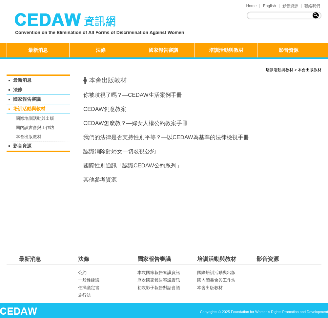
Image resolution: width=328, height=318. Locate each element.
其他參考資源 (100, 180)
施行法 (84, 295)
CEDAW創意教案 (104, 109)
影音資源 (290, 6)
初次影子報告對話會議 (158, 287)
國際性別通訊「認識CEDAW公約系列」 (132, 165)
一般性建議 (88, 280)
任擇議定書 (88, 287)
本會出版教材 (309, 70)
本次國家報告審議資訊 (158, 272)
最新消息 (38, 50)
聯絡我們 (312, 6)
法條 (101, 50)
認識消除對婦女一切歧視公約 (119, 151)
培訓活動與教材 (226, 50)
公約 (82, 272)
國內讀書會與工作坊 (35, 127)
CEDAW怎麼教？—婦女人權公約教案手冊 (135, 123)
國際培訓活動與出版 (35, 118)
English (269, 6)
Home (251, 6)
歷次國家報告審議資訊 (158, 280)
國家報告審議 (163, 50)
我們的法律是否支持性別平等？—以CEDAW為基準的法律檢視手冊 (166, 137)
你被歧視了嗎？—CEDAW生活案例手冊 (132, 95)
